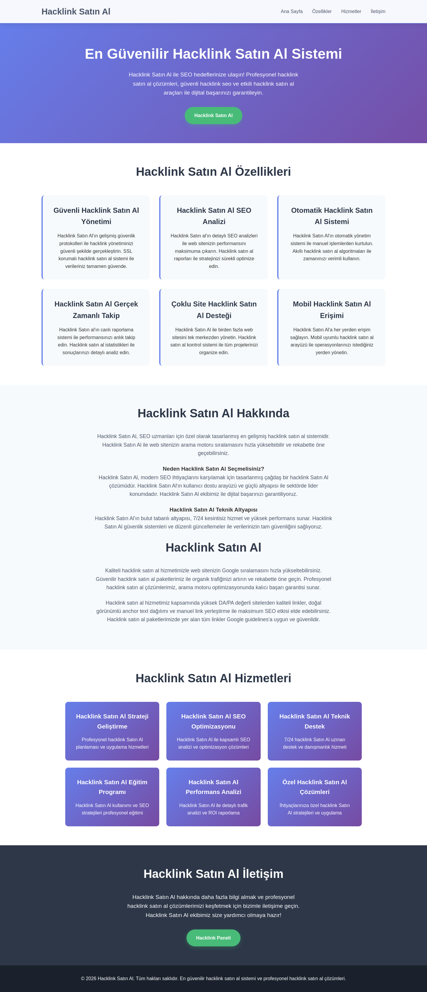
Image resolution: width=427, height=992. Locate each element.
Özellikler (322, 11)
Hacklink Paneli (213, 937)
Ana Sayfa (292, 11)
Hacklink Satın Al (76, 11)
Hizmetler (351, 11)
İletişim (378, 11)
